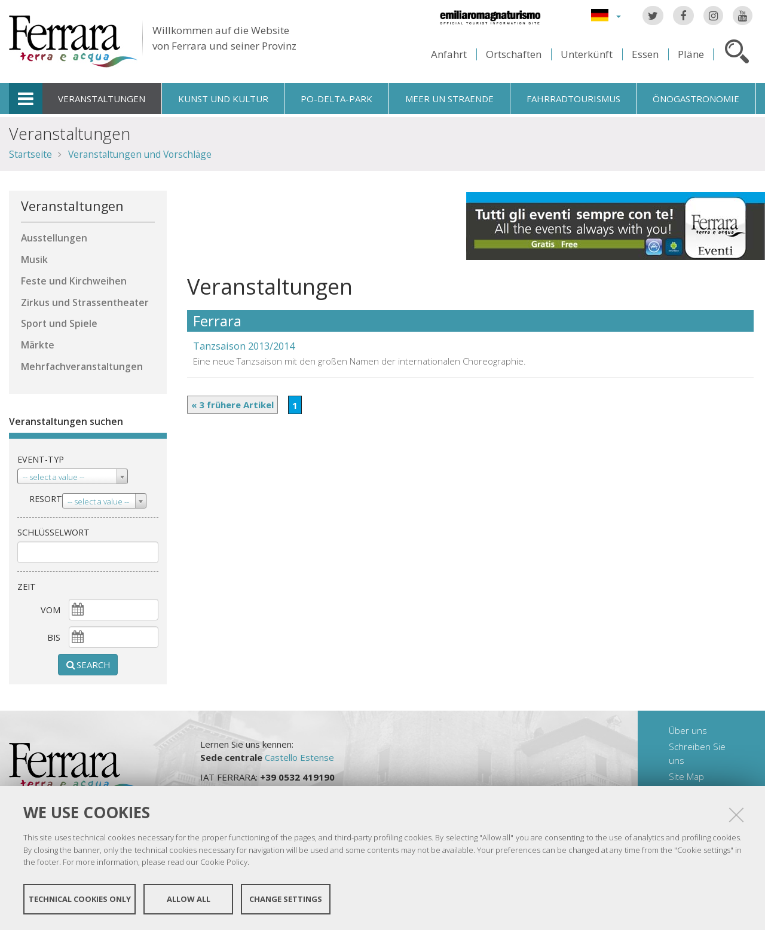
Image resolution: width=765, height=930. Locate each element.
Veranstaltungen (101, 99)
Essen (645, 54)
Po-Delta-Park (336, 99)
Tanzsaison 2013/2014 (244, 346)
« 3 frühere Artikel (232, 405)
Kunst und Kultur (223, 99)
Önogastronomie (696, 99)
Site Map (686, 776)
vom (50, 610)
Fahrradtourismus (573, 99)
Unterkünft (587, 54)
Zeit (26, 586)
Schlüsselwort (53, 532)
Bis (53, 637)
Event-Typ (40, 459)
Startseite (30, 154)
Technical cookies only (80, 899)
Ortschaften (513, 54)
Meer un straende (449, 99)
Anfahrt (449, 54)
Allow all (188, 899)
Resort (45, 498)
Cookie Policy (223, 861)
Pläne (691, 54)
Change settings (285, 899)
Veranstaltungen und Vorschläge (140, 154)
